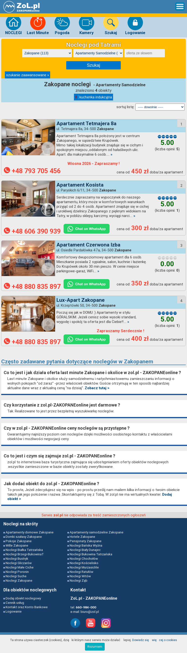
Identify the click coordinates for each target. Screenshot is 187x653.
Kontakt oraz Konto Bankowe (27, 607)
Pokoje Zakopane (19, 541)
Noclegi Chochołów (84, 558)
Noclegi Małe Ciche (20, 567)
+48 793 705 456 (32, 171)
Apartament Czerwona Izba (88, 245)
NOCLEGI (13, 25)
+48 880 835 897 (32, 287)
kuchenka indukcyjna (93, 97)
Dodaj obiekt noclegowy (23, 598)
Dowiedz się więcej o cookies (154, 640)
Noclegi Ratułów (81, 571)
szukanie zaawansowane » (27, 75)
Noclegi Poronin (17, 571)
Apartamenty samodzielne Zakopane (96, 532)
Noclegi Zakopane (19, 580)
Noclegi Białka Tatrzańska (24, 550)
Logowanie (135, 25)
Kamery (86, 25)
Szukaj (111, 25)
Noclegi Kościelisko (84, 563)
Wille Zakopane (17, 545)
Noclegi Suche (16, 576)
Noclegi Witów (80, 576)
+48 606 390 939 (32, 231)
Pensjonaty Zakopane (86, 541)
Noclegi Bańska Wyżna (86, 545)
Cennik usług (15, 602)
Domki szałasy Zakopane (24, 536)
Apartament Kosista (79, 185)
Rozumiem (94, 646)
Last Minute (38, 25)
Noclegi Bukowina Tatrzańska (91, 554)
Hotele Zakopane (82, 536)
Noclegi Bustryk (17, 558)
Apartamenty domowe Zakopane (30, 532)
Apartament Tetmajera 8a (86, 123)
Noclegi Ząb (78, 580)
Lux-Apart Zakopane (80, 300)
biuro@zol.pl (90, 611)
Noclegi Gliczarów (19, 563)
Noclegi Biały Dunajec (85, 550)
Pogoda (62, 25)
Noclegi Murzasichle (84, 567)
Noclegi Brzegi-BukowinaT (25, 554)
